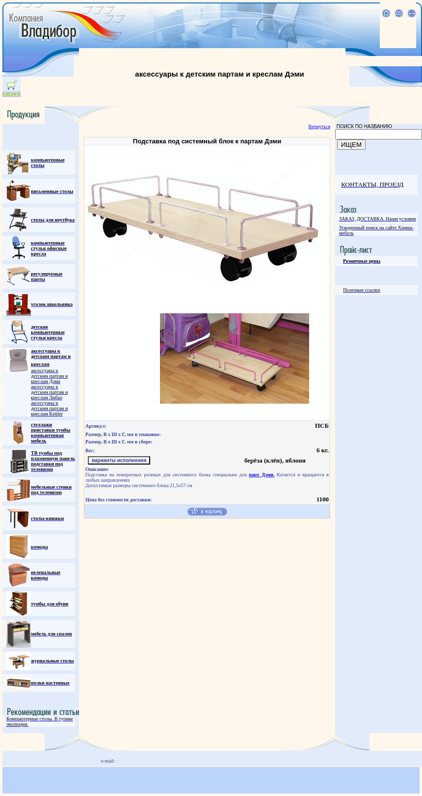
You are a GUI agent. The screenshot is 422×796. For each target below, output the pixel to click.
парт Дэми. (261, 474)
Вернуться (319, 126)
